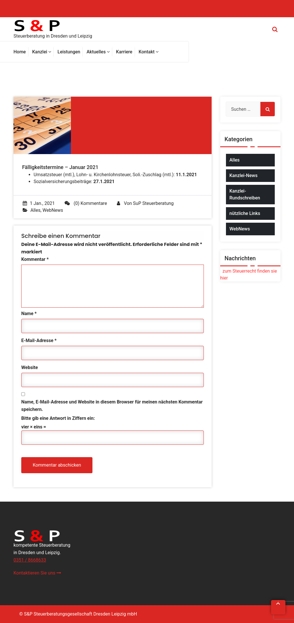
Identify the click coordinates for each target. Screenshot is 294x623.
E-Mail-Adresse (39, 340)
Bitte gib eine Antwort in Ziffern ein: (58, 418)
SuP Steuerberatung (153, 203)
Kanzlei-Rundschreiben (244, 194)
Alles (35, 210)
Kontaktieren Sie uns (37, 573)
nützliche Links (244, 213)
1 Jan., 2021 (39, 203)
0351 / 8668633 (29, 560)
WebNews (52, 210)
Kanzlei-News (243, 175)
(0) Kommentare (86, 203)
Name (29, 313)
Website (29, 367)
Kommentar (35, 259)
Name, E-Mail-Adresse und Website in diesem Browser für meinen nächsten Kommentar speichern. (112, 405)
